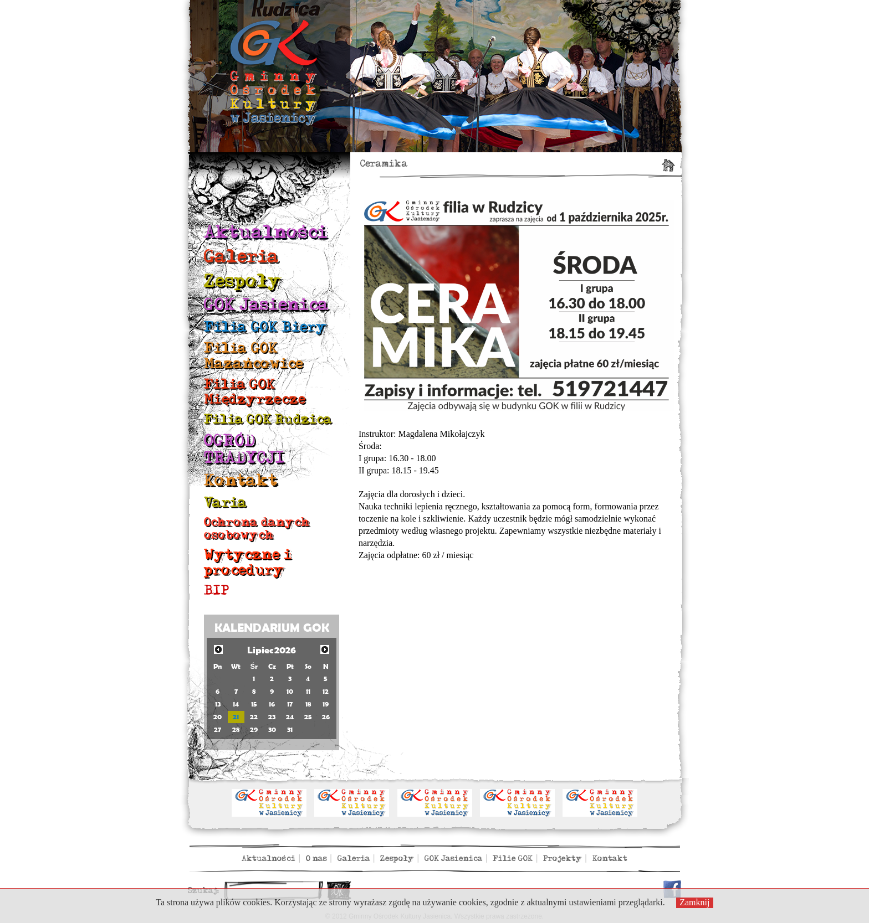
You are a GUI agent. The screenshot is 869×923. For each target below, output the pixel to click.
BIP (216, 590)
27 (217, 729)
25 (308, 717)
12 (326, 691)
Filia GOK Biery (265, 326)
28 (235, 729)
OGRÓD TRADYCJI (244, 449)
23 (271, 717)
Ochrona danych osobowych (257, 528)
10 (290, 691)
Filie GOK (513, 858)
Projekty (562, 858)
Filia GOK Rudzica (268, 419)
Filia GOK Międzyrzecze (255, 391)
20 (217, 717)
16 (272, 704)
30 (272, 729)
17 (290, 704)
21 (236, 717)
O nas (316, 858)
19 (326, 704)
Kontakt (241, 480)
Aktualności (266, 232)
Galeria (241, 256)
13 (218, 704)
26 (326, 717)
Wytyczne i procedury (248, 562)
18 (308, 704)
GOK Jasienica (266, 304)
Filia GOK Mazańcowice (253, 356)
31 (290, 729)
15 (254, 704)
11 (308, 691)
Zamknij (694, 902)
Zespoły (243, 281)
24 (290, 717)
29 (254, 729)
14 (236, 704)
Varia (225, 502)
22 (254, 717)
